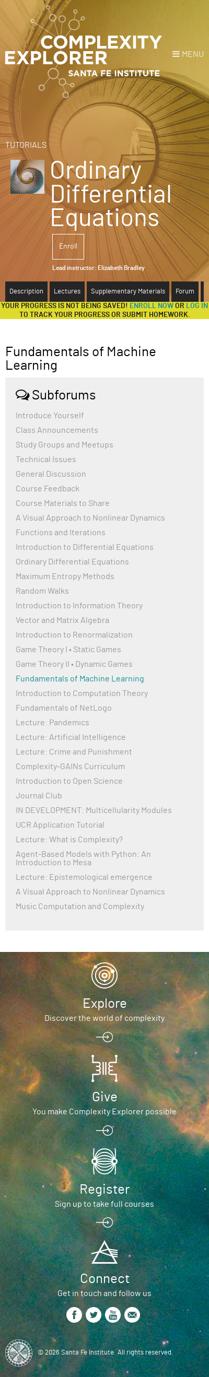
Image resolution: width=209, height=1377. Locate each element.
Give (105, 1097)
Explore (105, 1003)
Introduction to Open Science (69, 781)
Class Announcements (57, 430)
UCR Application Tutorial (60, 825)
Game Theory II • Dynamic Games (74, 664)
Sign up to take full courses (104, 1204)
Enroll (68, 246)
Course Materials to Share (63, 503)
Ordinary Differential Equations (72, 562)
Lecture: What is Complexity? (69, 839)
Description (26, 291)
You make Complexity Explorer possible (104, 1112)
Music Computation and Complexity (80, 906)
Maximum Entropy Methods (65, 576)
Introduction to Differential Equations (85, 547)
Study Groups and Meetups (64, 445)
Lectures (67, 291)
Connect (105, 1279)
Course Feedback (47, 489)
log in (197, 306)
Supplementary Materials (128, 291)
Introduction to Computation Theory (82, 693)
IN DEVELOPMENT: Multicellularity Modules (94, 810)
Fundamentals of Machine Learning (80, 679)
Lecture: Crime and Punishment (74, 752)
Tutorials (26, 145)
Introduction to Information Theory (79, 606)
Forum (185, 291)
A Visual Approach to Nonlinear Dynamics (90, 518)
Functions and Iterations (61, 532)
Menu (193, 54)
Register (104, 1189)
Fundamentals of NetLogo (64, 708)
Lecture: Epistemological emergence (84, 877)
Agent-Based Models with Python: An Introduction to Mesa (83, 858)
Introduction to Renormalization (74, 635)
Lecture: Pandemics (52, 723)
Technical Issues (46, 459)
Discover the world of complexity (104, 1018)
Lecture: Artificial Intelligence (71, 737)
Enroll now (151, 306)
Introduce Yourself (50, 415)
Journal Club (39, 796)
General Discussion (51, 474)
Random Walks (42, 591)
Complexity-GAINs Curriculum (70, 766)
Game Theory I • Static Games (68, 649)
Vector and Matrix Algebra (62, 620)
